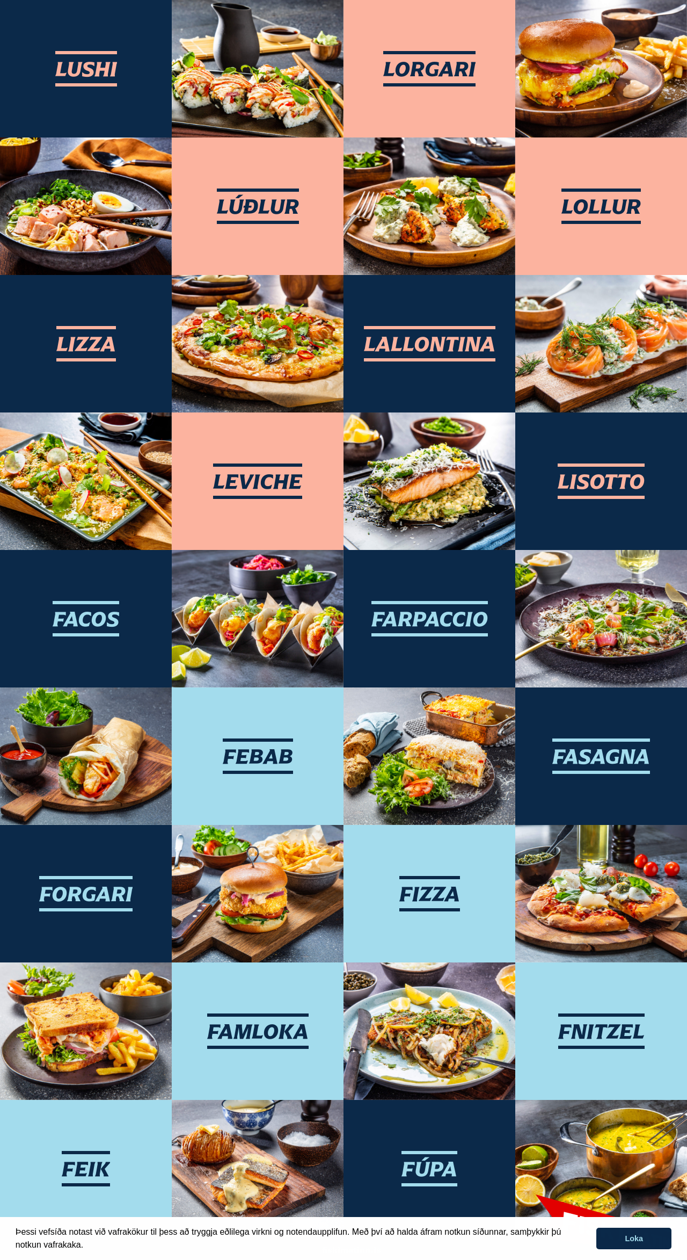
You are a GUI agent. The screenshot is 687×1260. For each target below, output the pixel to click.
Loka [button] (634, 1238)
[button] (87, 1246)
